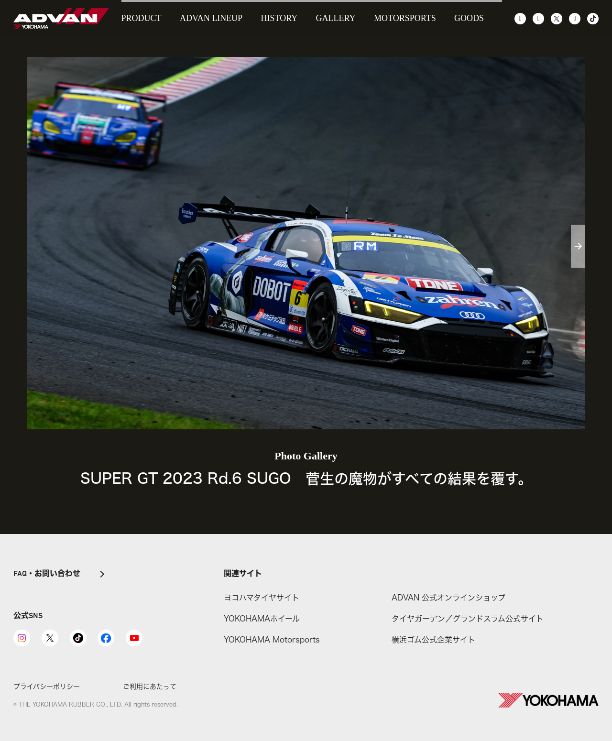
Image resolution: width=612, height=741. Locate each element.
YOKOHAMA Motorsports (272, 639)
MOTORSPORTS (405, 18)
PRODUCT (141, 18)
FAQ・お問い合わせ (46, 574)
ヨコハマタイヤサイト (261, 597)
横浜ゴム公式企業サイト (433, 639)
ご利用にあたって (149, 686)
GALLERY (336, 18)
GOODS (469, 18)
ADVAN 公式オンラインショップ (448, 597)
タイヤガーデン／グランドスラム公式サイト (468, 618)
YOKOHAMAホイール (262, 618)
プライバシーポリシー (46, 686)
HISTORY (279, 18)
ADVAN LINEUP (211, 18)
